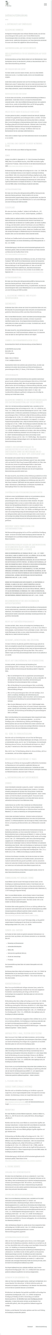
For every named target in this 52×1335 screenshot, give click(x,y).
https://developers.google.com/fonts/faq (15, 1102)
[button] (45, 3)
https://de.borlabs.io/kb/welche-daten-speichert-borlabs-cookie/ (21, 915)
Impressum (30, 1326)
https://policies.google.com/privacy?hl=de (19, 1104)
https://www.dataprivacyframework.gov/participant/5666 (28, 272)
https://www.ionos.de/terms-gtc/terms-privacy (20, 166)
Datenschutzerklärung (41, 1326)
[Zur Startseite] (8, 3)
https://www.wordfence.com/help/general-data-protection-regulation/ (23, 1161)
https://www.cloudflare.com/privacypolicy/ (15, 254)
